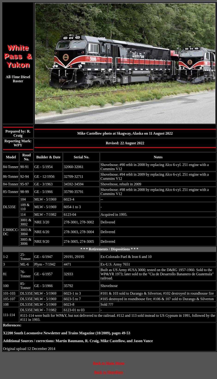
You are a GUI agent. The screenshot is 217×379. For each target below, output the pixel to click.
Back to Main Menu (108, 363)
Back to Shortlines (108, 372)
